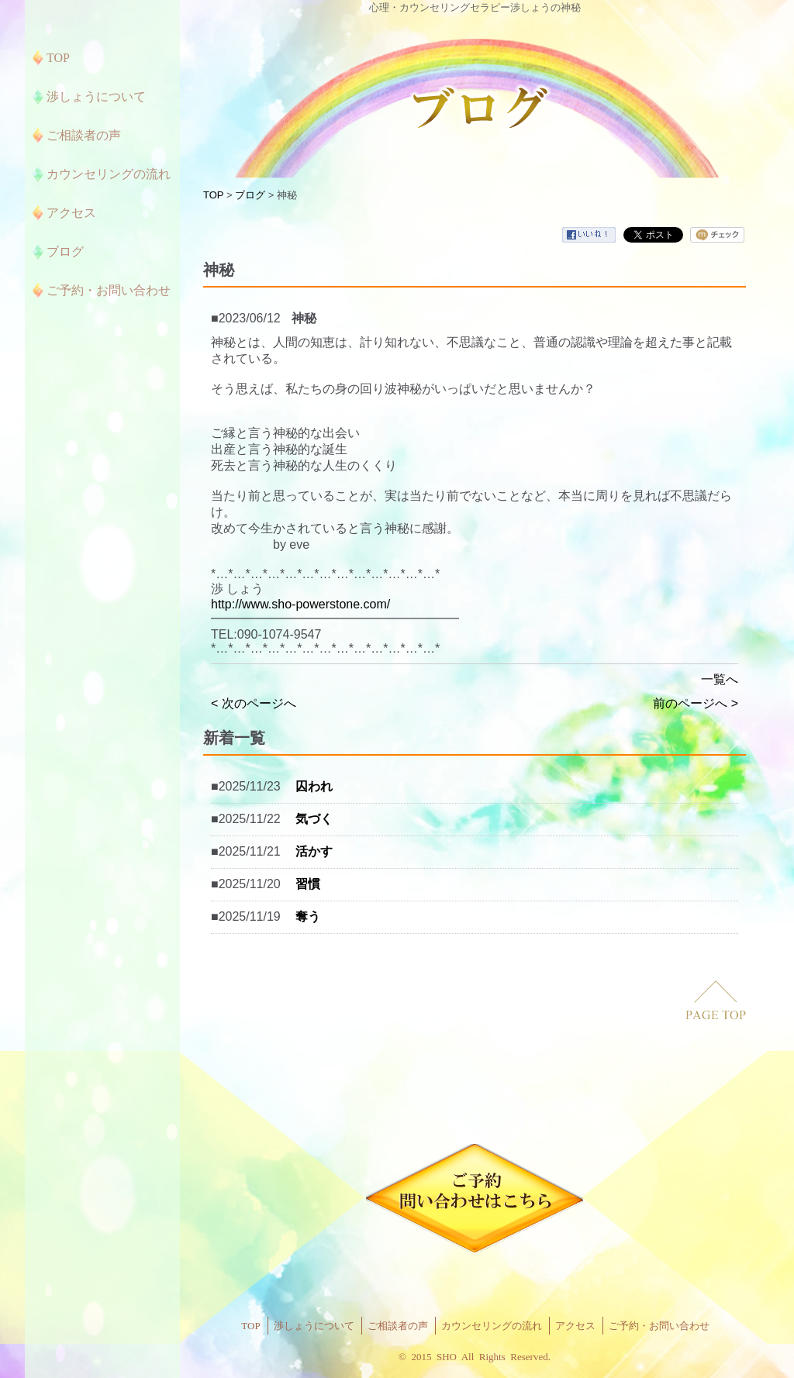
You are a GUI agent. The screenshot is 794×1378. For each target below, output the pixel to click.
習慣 (307, 884)
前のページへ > (695, 703)
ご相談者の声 (398, 1325)
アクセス (575, 1325)
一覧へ (719, 679)
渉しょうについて (314, 1325)
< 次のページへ (253, 703)
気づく (314, 818)
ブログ (250, 195)
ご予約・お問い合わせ (659, 1325)
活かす (314, 851)
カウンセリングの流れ (491, 1325)
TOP (213, 195)
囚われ (314, 786)
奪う (307, 916)
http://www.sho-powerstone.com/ (300, 604)
